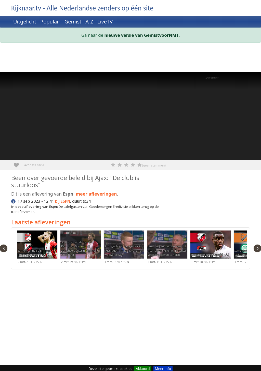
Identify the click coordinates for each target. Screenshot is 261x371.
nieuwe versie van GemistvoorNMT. (142, 35)
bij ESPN (62, 201)
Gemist (73, 21)
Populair (50, 21)
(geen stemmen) (154, 165)
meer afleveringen (96, 194)
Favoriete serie (18, 163)
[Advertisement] (130, 58)
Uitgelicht (24, 21)
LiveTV (105, 21)
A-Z (89, 21)
